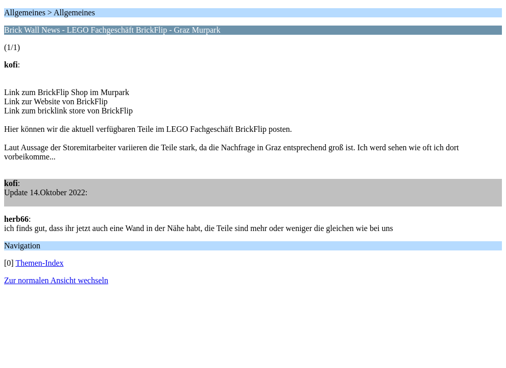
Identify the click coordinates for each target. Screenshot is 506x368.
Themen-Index (39, 263)
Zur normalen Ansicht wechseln (56, 280)
